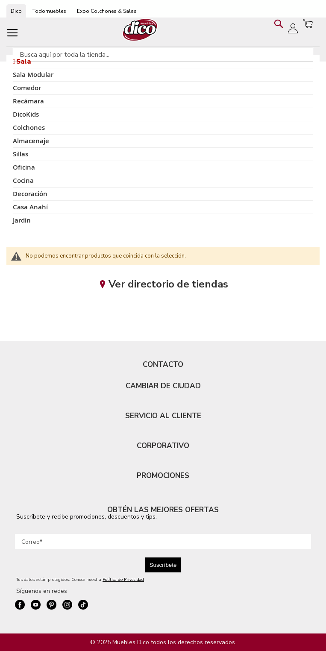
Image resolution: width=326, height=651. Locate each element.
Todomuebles (49, 11)
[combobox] (163, 54)
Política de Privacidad (123, 580)
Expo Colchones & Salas (107, 11)
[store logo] (140, 30)
